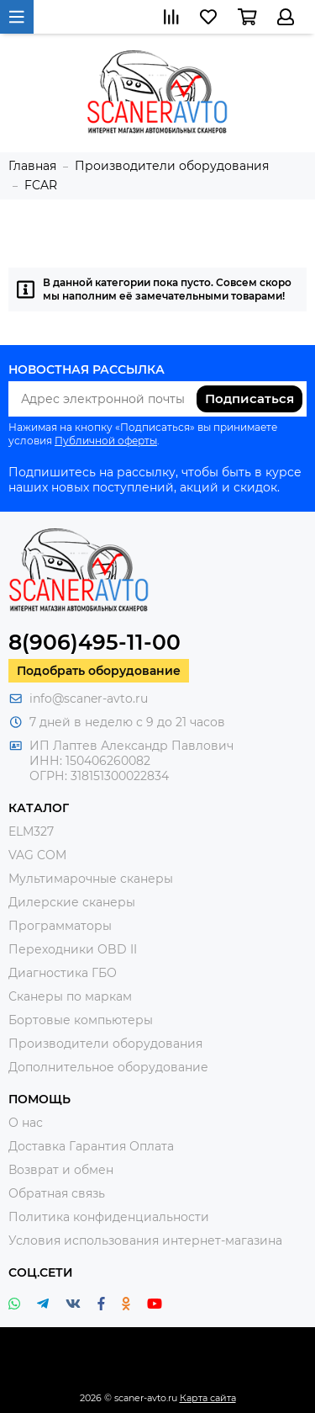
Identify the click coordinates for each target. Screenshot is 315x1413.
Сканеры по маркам (70, 996)
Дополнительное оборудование (108, 1067)
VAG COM (37, 855)
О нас (25, 1122)
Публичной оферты (106, 440)
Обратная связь (56, 1193)
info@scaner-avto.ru (88, 698)
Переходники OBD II (72, 949)
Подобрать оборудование (99, 670)
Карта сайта (208, 1398)
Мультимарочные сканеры (90, 878)
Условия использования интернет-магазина (145, 1240)
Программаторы (60, 925)
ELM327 (31, 831)
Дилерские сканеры (71, 902)
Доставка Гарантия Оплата (91, 1146)
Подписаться (249, 398)
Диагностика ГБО (62, 972)
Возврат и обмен (60, 1169)
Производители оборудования (105, 1043)
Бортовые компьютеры (80, 1020)
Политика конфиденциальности (108, 1216)
